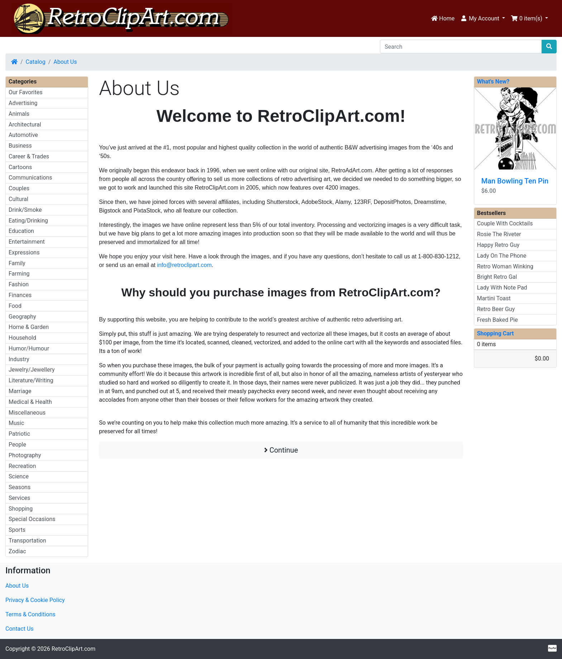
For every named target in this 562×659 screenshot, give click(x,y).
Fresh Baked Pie (497, 319)
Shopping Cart (495, 333)
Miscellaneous (27, 412)
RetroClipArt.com (73, 648)
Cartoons (20, 167)
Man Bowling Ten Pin (514, 181)
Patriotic (19, 433)
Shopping (21, 508)
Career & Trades (29, 156)
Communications (30, 177)
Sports (17, 529)
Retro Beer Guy (496, 309)
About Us (65, 61)
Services (19, 498)
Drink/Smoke (25, 209)
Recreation (22, 466)
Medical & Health (30, 401)
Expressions (24, 252)
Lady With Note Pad (502, 287)
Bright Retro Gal (497, 276)
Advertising (23, 103)
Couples (19, 188)
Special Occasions (32, 519)
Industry (19, 359)
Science (19, 476)
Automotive (23, 135)
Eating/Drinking (28, 220)
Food (15, 305)
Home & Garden (29, 327)
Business (20, 145)
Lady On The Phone (502, 255)
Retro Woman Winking (505, 266)
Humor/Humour (29, 348)
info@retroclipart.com (184, 265)
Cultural (18, 199)
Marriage (20, 391)
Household (22, 337)
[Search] (461, 46)
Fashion (19, 284)
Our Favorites (25, 92)
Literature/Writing (31, 380)
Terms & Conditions (30, 614)
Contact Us (19, 628)
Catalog (36, 61)
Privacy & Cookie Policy (35, 600)
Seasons (19, 487)
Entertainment (27, 241)
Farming (19, 273)
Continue (281, 450)
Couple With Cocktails (505, 223)
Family (17, 263)
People (17, 444)
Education (21, 231)
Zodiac (17, 551)
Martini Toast (494, 298)
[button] (482, 18)
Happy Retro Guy (498, 245)
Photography (25, 455)
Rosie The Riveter (499, 234)
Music (16, 423)
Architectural (25, 124)
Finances (20, 295)
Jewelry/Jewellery (32, 369)
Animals (19, 113)
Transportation (27, 540)
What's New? (493, 81)
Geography (22, 316)
